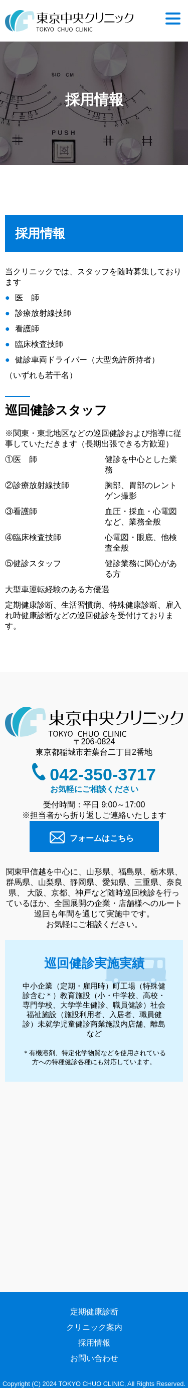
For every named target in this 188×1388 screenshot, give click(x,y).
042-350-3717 (103, 774)
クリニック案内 (94, 1327)
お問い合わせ (94, 1358)
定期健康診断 (94, 1311)
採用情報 (94, 1342)
